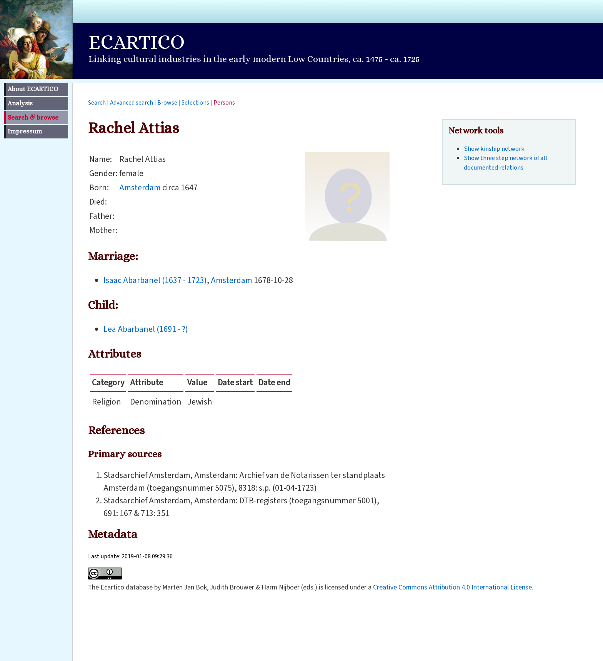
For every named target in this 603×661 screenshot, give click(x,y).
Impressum (25, 131)
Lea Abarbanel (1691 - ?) (145, 329)
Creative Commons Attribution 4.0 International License (452, 587)
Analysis (20, 103)
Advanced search (131, 102)
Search (97, 102)
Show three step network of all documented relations (505, 162)
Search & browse (33, 117)
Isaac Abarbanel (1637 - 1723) (155, 280)
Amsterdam (140, 187)
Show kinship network (494, 148)
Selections (195, 102)
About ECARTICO (33, 89)
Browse (167, 102)
